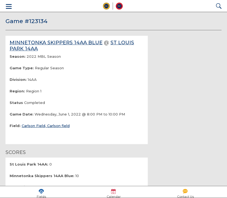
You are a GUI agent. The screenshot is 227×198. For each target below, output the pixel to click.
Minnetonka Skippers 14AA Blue (56, 43)
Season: (17, 56)
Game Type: (22, 68)
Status (16, 102)
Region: (17, 91)
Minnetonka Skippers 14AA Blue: (42, 176)
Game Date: (21, 114)
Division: (18, 79)
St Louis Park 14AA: (29, 164)
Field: (15, 125)
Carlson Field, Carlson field (46, 125)
